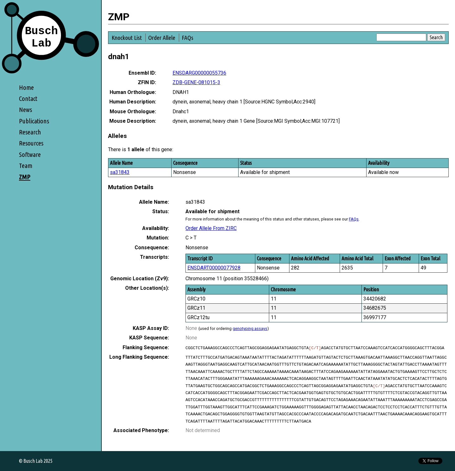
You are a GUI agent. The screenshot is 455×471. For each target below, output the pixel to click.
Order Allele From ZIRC (211, 228)
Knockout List (127, 37)
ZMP (24, 177)
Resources (31, 143)
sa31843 (120, 172)
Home (26, 87)
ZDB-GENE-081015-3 (196, 82)
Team (25, 165)
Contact (28, 98)
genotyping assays (250, 328)
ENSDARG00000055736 (199, 73)
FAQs (187, 37)
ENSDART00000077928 (213, 268)
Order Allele (161, 37)
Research (30, 132)
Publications (34, 121)
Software (30, 154)
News (25, 109)
